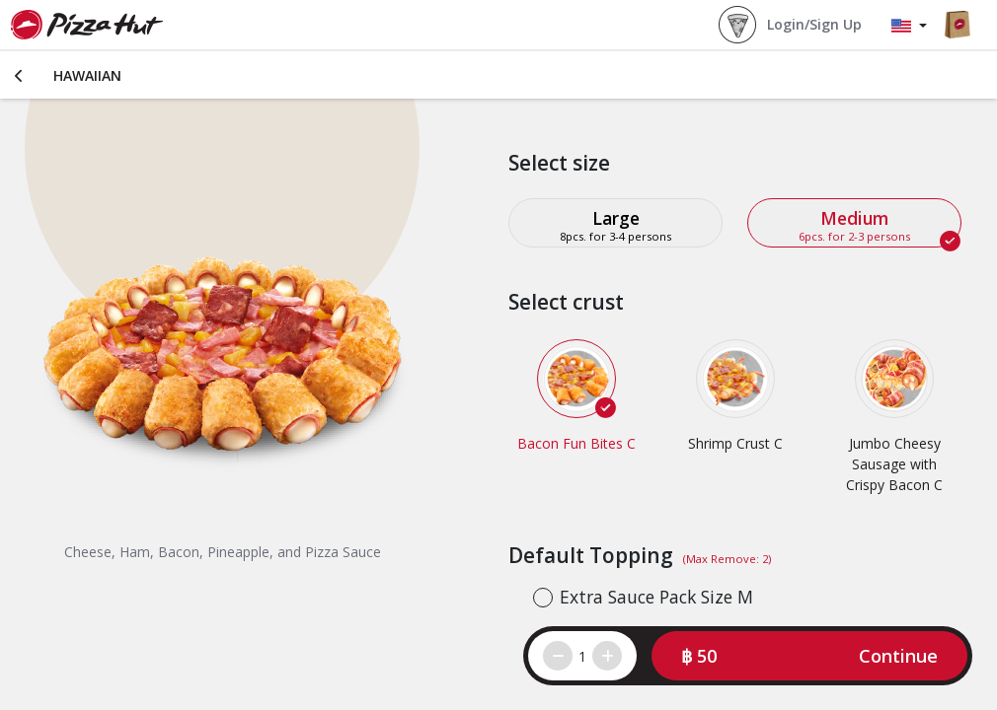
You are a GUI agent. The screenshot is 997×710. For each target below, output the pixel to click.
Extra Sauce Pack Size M (656, 596)
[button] (809, 655)
